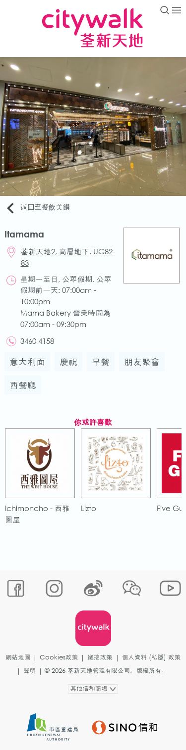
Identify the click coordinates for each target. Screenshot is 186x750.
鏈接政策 (99, 657)
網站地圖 (17, 657)
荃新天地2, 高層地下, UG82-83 (68, 257)
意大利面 (27, 361)
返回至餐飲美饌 (37, 207)
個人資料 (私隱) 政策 (151, 657)
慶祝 (68, 361)
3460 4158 (37, 341)
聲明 (29, 670)
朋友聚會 (142, 361)
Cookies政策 (59, 657)
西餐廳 (22, 384)
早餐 (101, 361)
